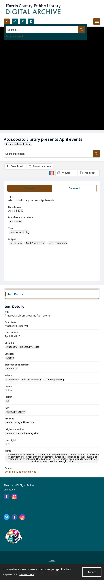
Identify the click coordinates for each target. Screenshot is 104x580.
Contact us (9, 489)
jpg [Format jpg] (7, 400)
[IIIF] (51, 173)
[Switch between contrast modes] (31, 21)
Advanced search (15, 36)
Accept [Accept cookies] (92, 572)
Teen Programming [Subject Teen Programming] (57, 243)
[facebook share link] (7, 496)
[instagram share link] (14, 496)
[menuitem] (52, 560)
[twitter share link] (7, 517)
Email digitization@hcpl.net (20, 471)
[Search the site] (42, 29)
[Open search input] (7, 21)
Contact (52, 560)
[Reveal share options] (15, 21)
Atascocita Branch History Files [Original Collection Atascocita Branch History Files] (22, 433)
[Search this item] (48, 153)
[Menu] (96, 21)
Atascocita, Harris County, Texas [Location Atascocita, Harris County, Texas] (22, 347)
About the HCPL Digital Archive (19, 485)
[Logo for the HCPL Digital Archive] (33, 9)
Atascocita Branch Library (18, 144)
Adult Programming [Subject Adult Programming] (35, 243)
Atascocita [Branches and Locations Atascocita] (15, 221)
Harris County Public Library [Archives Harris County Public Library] (20, 422)
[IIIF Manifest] (89, 173)
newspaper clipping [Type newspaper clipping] (19, 232)
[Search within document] (96, 153)
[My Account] (23, 21)
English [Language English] (10, 358)
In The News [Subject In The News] (16, 243)
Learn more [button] (26, 574)
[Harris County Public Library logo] (13, 536)
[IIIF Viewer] (66, 173)
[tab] (29, 188)
